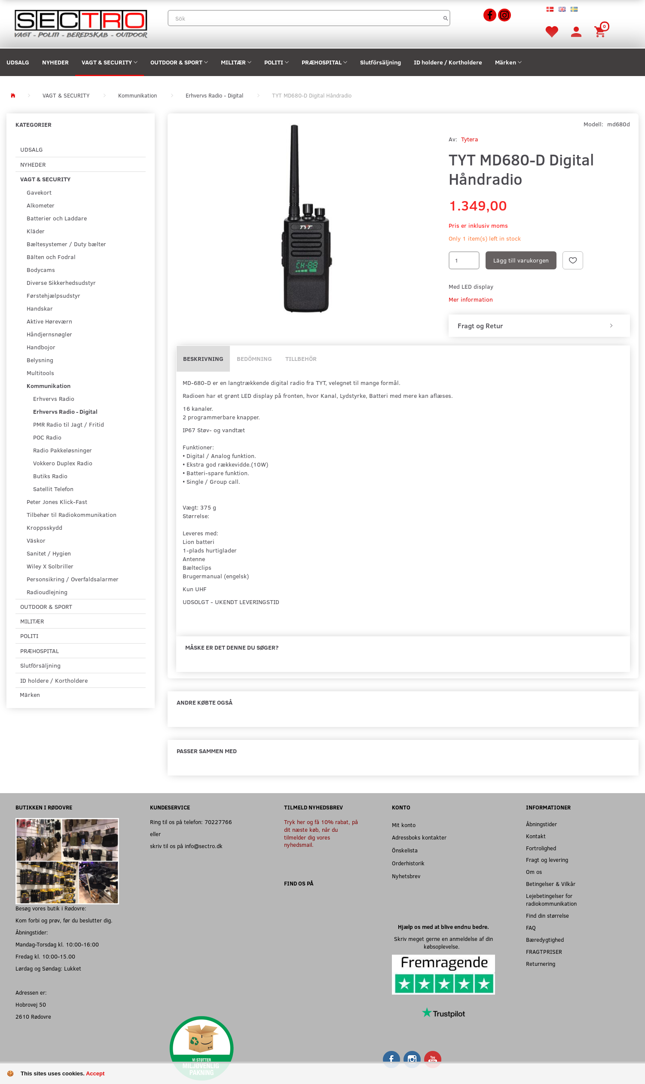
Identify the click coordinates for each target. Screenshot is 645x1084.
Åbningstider (541, 824)
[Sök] (445, 18)
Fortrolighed (541, 848)
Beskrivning (203, 358)
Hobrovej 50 (30, 1004)
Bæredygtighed (545, 939)
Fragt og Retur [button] (480, 325)
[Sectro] (80, 23)
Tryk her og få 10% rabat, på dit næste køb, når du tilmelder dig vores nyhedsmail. (321, 833)
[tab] (539, 325)
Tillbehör (301, 358)
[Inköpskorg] (601, 31)
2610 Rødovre (33, 1016)
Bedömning (254, 358)
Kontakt (536, 836)
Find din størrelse (547, 915)
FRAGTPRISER (544, 951)
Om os (534, 871)
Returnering (540, 963)
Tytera (469, 139)
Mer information (471, 299)
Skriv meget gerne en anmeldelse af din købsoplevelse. (443, 942)
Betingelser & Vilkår (550, 883)
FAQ (531, 927)
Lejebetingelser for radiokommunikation (551, 899)
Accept (95, 1073)
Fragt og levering (547, 859)
